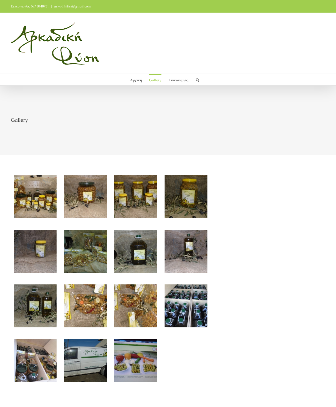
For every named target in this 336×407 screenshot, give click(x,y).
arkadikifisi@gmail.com (72, 6)
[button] (197, 79)
